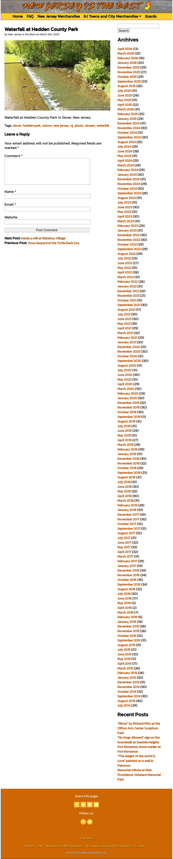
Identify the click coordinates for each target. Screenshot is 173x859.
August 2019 (126, 421)
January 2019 (126, 454)
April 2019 (124, 440)
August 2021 (126, 309)
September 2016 (128, 584)
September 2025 (129, 81)
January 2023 (127, 230)
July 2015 (123, 649)
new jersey (61, 125)
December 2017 (128, 514)
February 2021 (127, 337)
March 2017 (125, 556)
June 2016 (124, 598)
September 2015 (128, 640)
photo (79, 125)
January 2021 (126, 342)
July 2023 (124, 202)
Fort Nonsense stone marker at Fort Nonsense (139, 749)
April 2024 (124, 160)
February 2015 (127, 673)
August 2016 (126, 589)
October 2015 (126, 635)
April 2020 (124, 384)
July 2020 (124, 370)
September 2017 (128, 528)
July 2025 (124, 90)
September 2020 (129, 360)
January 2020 (127, 398)
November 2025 (128, 72)
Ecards (151, 16)
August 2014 (126, 701)
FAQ (30, 16)
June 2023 (124, 207)
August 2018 (126, 477)
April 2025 (124, 104)
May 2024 (124, 155)
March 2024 (125, 165)
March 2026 (125, 53)
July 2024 (124, 146)
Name (10, 197)
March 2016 (125, 612)
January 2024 (127, 174)
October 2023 (127, 188)
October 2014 (126, 691)
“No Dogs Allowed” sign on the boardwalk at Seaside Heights (138, 740)
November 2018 (128, 463)
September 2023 (129, 193)
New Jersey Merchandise (58, 16)
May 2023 (124, 211)
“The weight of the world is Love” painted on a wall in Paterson (136, 761)
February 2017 (127, 561)
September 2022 (129, 249)
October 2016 (126, 579)
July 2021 (123, 314)
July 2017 (123, 537)
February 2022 (127, 281)
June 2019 (124, 430)
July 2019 (124, 426)
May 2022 (124, 267)
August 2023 (126, 197)
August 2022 (126, 253)
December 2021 (128, 291)
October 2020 (127, 356)
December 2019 (128, 402)
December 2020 (128, 347)
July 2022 (124, 258)
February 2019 (127, 449)
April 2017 (124, 551)
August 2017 (126, 533)
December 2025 (128, 67)
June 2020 (124, 374)
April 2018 (124, 496)
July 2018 (124, 482)
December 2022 (128, 235)
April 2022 (124, 272)
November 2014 (128, 687)
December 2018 (128, 458)
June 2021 (124, 319)
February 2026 (127, 58)
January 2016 (126, 621)
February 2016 (127, 617)
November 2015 (128, 631)
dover (17, 125)
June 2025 (124, 95)
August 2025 (126, 86)
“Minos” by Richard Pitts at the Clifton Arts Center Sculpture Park (138, 728)
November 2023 (128, 183)
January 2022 (127, 286)
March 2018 (125, 500)
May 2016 (124, 603)
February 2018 (127, 505)
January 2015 (126, 677)
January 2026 (127, 62)
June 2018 (124, 486)
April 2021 (124, 328)
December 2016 (128, 570)
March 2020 (125, 388)
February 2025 (127, 114)
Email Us (86, 838)
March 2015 (125, 668)
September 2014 (128, 696)
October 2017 (126, 523)
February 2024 (127, 169)
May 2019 (124, 435)
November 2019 (128, 407)
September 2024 (129, 137)
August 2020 (126, 365)
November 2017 (128, 519)
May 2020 (124, 379)
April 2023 (124, 216)
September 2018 (128, 472)
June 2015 (124, 654)
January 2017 (126, 565)
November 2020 (128, 351)
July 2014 (123, 705)
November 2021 (128, 295)
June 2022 (124, 263)
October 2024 (127, 132)
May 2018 (124, 491)
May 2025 (124, 100)
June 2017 (124, 542)
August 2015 (126, 645)
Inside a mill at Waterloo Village (43, 243)
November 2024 (128, 128)
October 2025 (127, 76)
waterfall (103, 125)
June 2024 (124, 151)
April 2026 (124, 48)
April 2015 (124, 663)
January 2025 (127, 118)
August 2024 (126, 142)
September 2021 (128, 305)
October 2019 (126, 412)
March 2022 (125, 277)
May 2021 (124, 323)
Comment (13, 155)
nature (47, 125)
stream (90, 125)
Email (10, 209)
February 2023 (127, 225)
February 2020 (127, 393)
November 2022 (128, 239)
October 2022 (127, 244)
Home (18, 16)
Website (10, 222)
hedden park (32, 125)
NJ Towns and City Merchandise (112, 16)
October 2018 (126, 468)
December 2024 (128, 123)
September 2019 (128, 416)
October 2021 (126, 300)
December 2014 (128, 682)
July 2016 (124, 593)
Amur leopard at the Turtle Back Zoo (53, 248)
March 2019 (125, 444)
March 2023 (125, 221)
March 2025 (125, 109)
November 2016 (128, 575)
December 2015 (128, 626)
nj (71, 125)
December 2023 (128, 179)
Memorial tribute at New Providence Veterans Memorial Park (139, 775)
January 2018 (126, 509)
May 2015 (124, 659)
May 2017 (124, 547)
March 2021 (125, 333)
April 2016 (124, 607)
